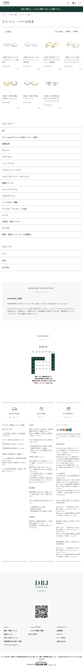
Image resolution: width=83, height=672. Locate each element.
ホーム (4, 14)
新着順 (75, 31)
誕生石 (5, 263)
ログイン (58, 637)
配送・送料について (8, 634)
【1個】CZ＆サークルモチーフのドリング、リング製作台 (31, 59)
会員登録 (58, 634)
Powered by (41, 667)
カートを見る (59, 641)
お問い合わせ (59, 645)
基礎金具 (6, 144)
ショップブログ (33, 630)
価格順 (68, 31)
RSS (29, 637)
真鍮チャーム (8, 184)
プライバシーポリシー (9, 648)
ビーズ (5, 216)
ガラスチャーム (8, 197)
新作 (4, 131)
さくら (5, 255)
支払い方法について (8, 641)
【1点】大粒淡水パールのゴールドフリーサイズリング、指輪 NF (52, 59)
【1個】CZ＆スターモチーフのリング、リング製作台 (10, 59)
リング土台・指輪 (14, 14)
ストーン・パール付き (28, 14)
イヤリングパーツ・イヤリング (15, 178)
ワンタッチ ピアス (10, 164)
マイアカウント (60, 630)
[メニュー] (80, 3)
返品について (6, 637)
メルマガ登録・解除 (35, 634)
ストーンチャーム (9, 191)
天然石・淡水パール (10, 223)
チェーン (6, 151)
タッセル (6, 229)
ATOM (35, 637)
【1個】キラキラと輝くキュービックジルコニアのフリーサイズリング (72, 59)
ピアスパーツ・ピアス (11, 171)
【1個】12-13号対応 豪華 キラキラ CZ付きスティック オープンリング (52, 98)
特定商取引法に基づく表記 (11, 645)
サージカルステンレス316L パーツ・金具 (19, 138)
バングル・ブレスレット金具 (14, 210)
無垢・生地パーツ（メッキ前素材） (17, 236)
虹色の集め (7, 270)
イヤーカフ (7, 157)
